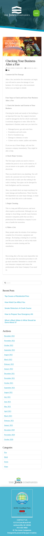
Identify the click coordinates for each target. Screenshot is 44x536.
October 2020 (8, 439)
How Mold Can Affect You (15, 302)
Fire (8, 70)
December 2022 (9, 336)
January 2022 (8, 369)
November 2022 (9, 341)
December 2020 (9, 430)
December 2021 (9, 373)
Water (6, 467)
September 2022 (9, 350)
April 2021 (7, 411)
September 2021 (9, 388)
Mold (6, 457)
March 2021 (8, 416)
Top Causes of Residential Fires (17, 296)
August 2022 (8, 355)
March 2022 (8, 359)
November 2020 (9, 435)
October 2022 (8, 345)
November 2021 (9, 378)
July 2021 (7, 397)
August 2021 (8, 392)
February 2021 (9, 421)
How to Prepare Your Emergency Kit (19, 314)
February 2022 (9, 364)
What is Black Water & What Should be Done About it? (20, 321)
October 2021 (8, 383)
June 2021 (7, 402)
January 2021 (8, 425)
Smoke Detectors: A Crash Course (18, 308)
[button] (36, 13)
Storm (6, 462)
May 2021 (7, 407)
